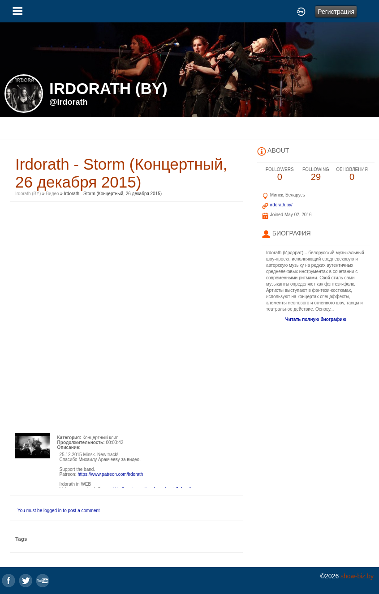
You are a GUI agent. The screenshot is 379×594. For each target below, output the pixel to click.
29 (316, 174)
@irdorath (68, 102)
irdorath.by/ (281, 204)
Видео (52, 193)
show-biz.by (357, 576)
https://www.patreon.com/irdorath (110, 474)
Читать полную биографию (315, 319)
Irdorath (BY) (28, 193)
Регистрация (336, 11)
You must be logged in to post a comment (58, 510)
